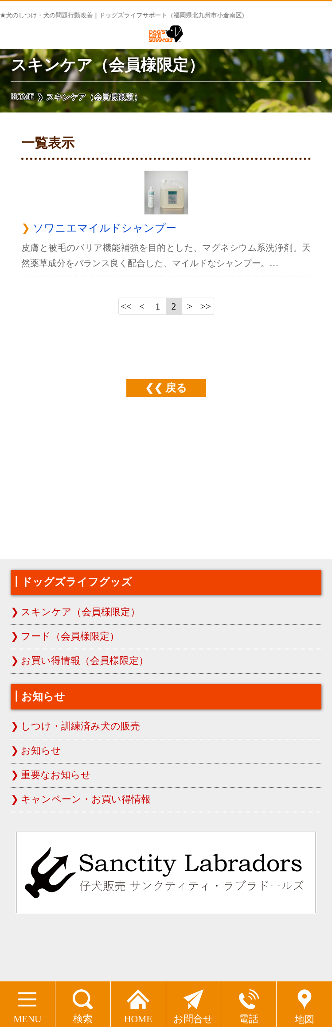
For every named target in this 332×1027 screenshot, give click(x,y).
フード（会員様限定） (70, 636)
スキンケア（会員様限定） (80, 612)
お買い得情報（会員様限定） (84, 660)
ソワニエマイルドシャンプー (104, 228)
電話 (249, 1002)
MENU (27, 1002)
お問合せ (193, 1002)
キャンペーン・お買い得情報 (86, 799)
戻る (176, 388)
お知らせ (41, 750)
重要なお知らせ (56, 775)
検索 (83, 1002)
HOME (138, 1002)
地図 (304, 1003)
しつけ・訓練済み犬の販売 (80, 726)
